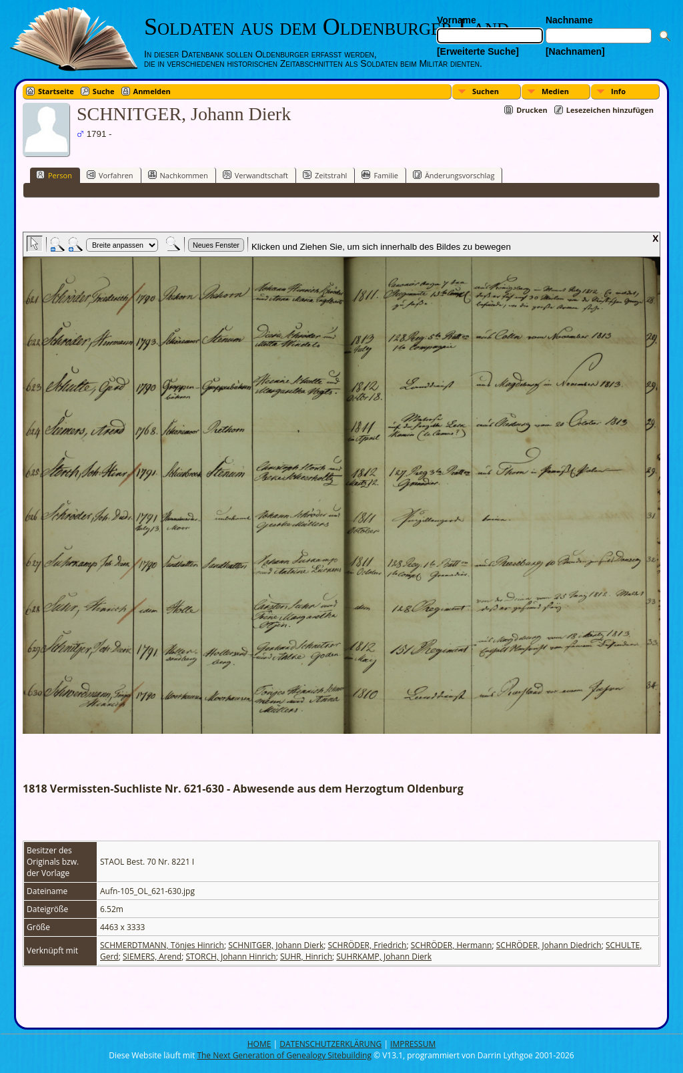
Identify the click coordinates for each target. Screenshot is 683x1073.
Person (54, 175)
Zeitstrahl (325, 175)
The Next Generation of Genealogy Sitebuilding (284, 1055)
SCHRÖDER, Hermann (451, 945)
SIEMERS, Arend (152, 956)
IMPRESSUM (413, 1044)
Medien (555, 91)
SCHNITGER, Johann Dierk (275, 945)
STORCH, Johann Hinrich (230, 956)
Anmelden (152, 91)
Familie (380, 175)
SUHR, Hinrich (306, 956)
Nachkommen (178, 175)
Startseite (56, 91)
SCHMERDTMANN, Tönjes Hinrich (162, 945)
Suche (104, 91)
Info (618, 91)
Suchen (485, 91)
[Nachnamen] (575, 51)
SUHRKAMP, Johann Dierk (384, 956)
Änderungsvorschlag (454, 175)
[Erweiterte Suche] (478, 51)
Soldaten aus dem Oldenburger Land (326, 26)
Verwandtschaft (255, 175)
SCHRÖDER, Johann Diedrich (549, 945)
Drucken (532, 110)
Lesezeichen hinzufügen (610, 110)
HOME (259, 1044)
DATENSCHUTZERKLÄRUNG (330, 1044)
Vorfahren (110, 175)
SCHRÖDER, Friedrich (366, 945)
